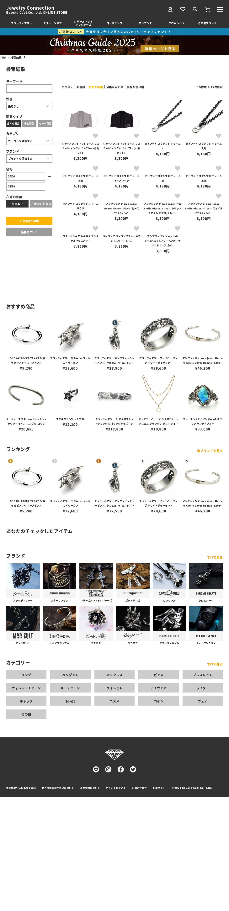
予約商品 (29, 123)
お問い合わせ (139, 787)
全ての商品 (13, 123)
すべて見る (215, 557)
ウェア (202, 701)
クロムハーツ (176, 23)
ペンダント (70, 674)
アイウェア (159, 688)
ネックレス (114, 674)
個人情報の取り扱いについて (58, 787)
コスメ (114, 701)
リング (26, 674)
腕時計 (70, 701)
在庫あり (17, 204)
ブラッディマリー (21, 23)
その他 (26, 714)
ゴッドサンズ (115, 23)
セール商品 (45, 123)
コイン (158, 701)
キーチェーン (70, 688)
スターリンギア (52, 23)
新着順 (81, 86)
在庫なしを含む (41, 204)
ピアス (158, 674)
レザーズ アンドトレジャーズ (83, 23)
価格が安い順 (115, 86)
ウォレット (114, 688)
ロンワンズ (145, 23)
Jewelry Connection (30, 7)
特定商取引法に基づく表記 (21, 787)
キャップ (26, 701)
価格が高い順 (135, 86)
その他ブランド (207, 23)
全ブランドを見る (210, 450)
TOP (3, 57)
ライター (202, 688)
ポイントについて (116, 787)
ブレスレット (202, 674)
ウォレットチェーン (26, 688)
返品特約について (90, 787)
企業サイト (159, 787)
